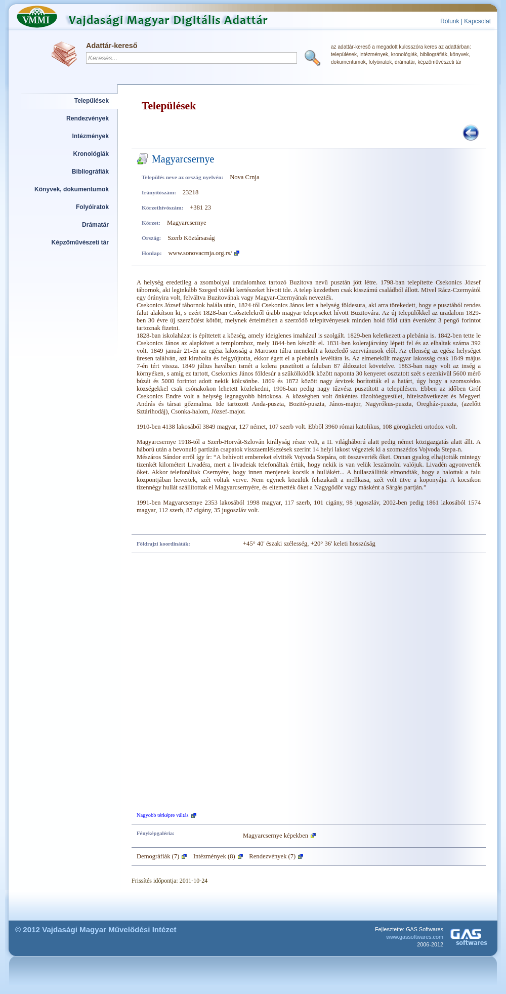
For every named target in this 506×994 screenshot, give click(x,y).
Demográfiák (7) (158, 856)
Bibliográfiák (90, 171)
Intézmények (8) (214, 856)
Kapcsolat (477, 21)
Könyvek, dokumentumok (71, 189)
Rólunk (449, 21)
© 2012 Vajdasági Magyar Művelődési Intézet (96, 929)
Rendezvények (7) (272, 856)
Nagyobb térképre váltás (163, 815)
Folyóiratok (92, 207)
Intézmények (90, 136)
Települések (91, 100)
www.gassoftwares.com (414, 937)
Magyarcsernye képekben (275, 835)
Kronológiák (91, 153)
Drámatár (95, 224)
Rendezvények (87, 118)
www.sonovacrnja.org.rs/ (200, 253)
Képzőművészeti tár (80, 242)
